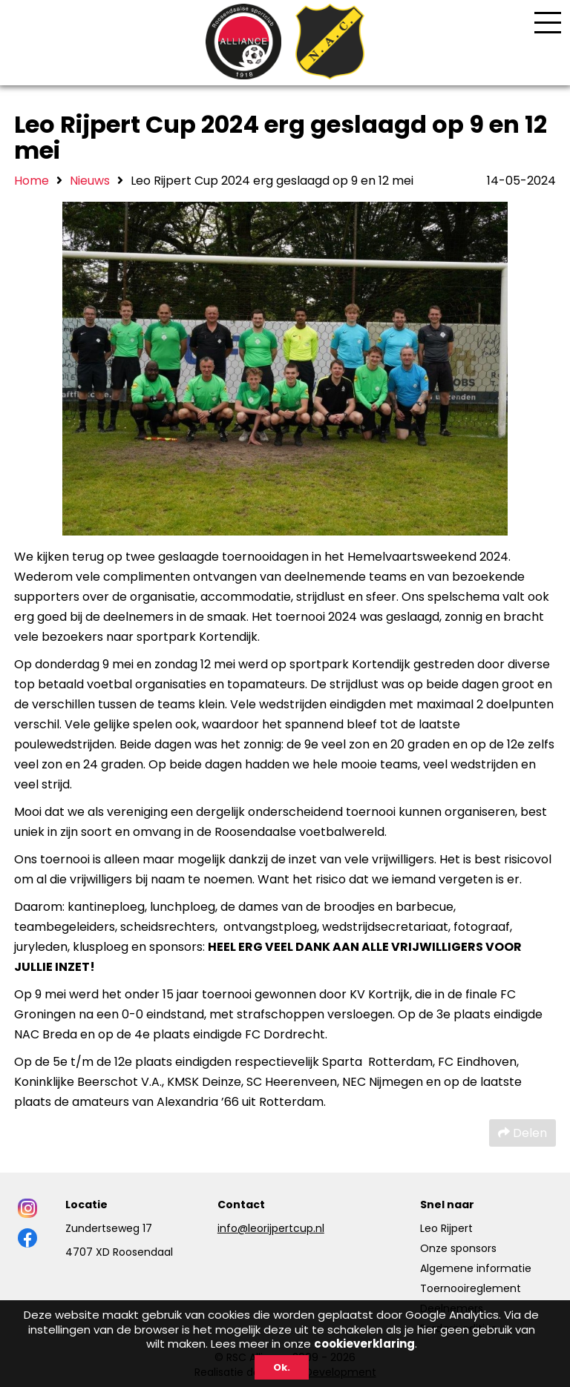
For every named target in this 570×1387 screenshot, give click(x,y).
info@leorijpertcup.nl (270, 1228)
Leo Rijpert (446, 1228)
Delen (522, 1132)
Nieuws (90, 180)
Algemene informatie (475, 1268)
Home (31, 180)
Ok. (281, 1367)
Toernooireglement (470, 1288)
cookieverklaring (364, 1343)
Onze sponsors (458, 1248)
